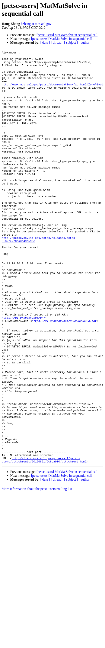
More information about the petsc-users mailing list (37, 571)
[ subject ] (71, 42)
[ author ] (85, 42)
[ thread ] (57, 42)
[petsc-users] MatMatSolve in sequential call (67, 35)
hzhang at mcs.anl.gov (36, 24)
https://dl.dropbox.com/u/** (24, 371)
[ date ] (45, 42)
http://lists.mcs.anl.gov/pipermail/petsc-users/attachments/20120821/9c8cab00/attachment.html (44, 542)
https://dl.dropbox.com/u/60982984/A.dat (64, 375)
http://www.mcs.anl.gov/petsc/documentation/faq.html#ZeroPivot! (53, 91)
